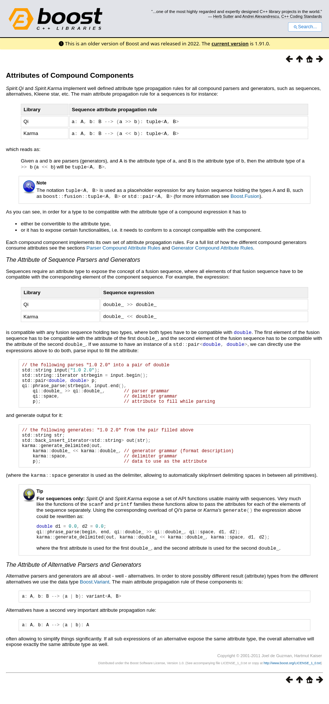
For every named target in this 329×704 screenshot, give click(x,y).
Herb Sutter (223, 16)
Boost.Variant (94, 593)
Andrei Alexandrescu (260, 16)
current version (230, 43)
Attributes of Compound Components (70, 75)
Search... (305, 26)
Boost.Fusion (244, 194)
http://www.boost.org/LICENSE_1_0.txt (292, 676)
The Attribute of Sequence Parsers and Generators (73, 257)
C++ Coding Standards (301, 16)
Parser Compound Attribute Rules (123, 245)
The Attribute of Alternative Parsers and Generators (73, 576)
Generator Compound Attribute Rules (212, 245)
